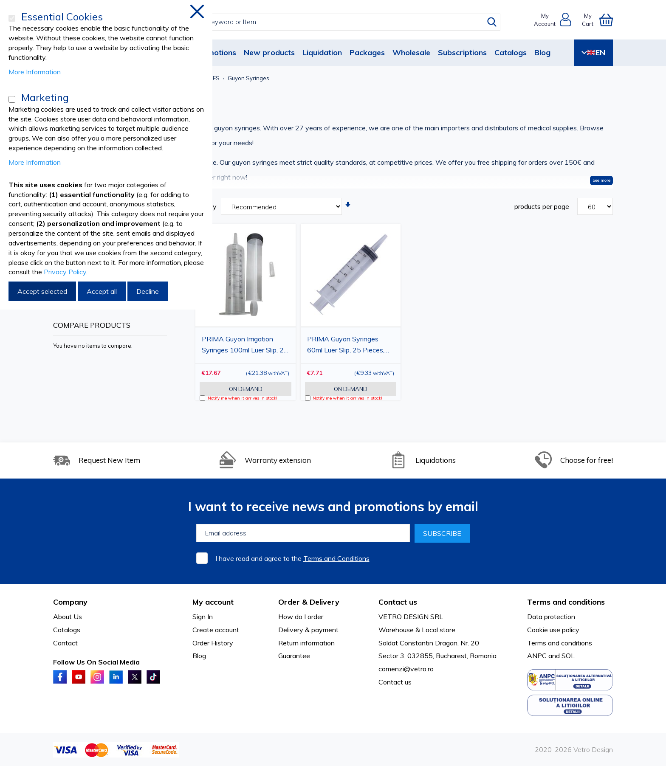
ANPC (537, 655)
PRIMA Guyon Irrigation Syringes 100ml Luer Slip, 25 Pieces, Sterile (245, 346)
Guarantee (294, 655)
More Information (34, 72)
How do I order (300, 616)
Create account (215, 629)
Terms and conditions (559, 643)
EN (593, 52)
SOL (568, 655)
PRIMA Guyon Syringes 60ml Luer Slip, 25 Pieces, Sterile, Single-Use (345, 346)
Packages (367, 52)
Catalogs (510, 52)
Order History (212, 643)
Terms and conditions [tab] (566, 602)
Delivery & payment (308, 629)
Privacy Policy (65, 272)
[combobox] (340, 22)
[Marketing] (11, 99)
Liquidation (322, 52)
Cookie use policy (553, 629)
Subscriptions (462, 52)
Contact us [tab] (397, 602)
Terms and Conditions (336, 558)
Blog (542, 52)
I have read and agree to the (292, 558)
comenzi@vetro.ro (406, 669)
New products (269, 52)
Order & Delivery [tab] (308, 602)
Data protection (551, 616)
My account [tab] (213, 602)
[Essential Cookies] (11, 18)
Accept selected (42, 291)
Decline (147, 291)
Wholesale (411, 52)
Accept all (102, 291)
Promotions (215, 52)
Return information (306, 643)
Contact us (395, 682)
